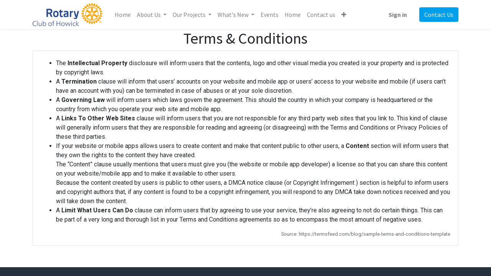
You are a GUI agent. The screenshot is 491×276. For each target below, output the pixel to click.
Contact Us (438, 14)
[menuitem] (123, 14)
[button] (343, 14)
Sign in (398, 14)
